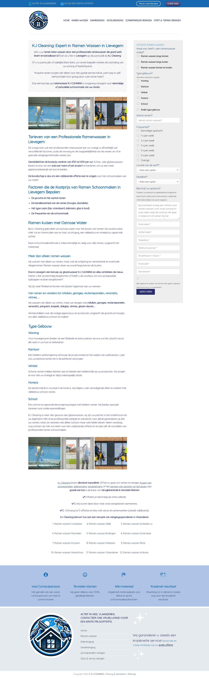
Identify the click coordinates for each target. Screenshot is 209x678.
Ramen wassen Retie (134, 543)
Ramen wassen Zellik (100, 523)
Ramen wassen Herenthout (68, 552)
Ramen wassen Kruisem (67, 543)
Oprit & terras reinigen (167, 20)
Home (66, 20)
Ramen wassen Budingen (102, 533)
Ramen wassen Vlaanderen (103, 552)
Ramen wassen (80, 20)
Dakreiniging (97, 20)
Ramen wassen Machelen (67, 533)
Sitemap (132, 674)
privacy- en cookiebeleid (152, 287)
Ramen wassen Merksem (102, 543)
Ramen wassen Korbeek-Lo (137, 523)
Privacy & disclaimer (116, 674)
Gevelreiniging (115, 20)
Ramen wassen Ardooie (135, 552)
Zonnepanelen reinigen (138, 20)
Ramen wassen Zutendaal (137, 533)
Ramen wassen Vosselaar (68, 523)
